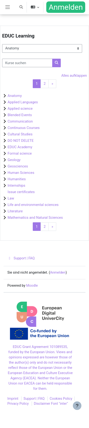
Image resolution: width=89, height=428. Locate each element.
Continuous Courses (24, 128)
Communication (20, 121)
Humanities (17, 179)
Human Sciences (21, 173)
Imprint (12, 398)
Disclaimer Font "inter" (51, 403)
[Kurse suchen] (27, 63)
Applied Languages (23, 102)
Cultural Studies (20, 134)
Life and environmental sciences (33, 205)
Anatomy (15, 96)
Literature (15, 211)
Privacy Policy (18, 403)
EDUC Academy (20, 147)
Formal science (20, 153)
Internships (16, 185)
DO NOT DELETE (21, 140)
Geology (14, 160)
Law (11, 198)
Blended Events (20, 115)
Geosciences (18, 166)
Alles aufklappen (74, 75)
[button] (21, 7)
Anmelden (66, 7)
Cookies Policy (61, 398)
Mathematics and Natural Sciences (35, 217)
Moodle (32, 285)
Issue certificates (21, 192)
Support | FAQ (21, 258)
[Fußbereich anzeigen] (77, 405)
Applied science (20, 108)
